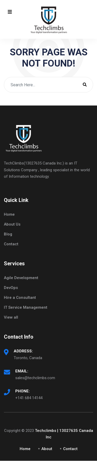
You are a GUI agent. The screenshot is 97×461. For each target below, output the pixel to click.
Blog (8, 234)
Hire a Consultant (20, 297)
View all (11, 317)
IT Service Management (25, 307)
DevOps (11, 287)
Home (9, 214)
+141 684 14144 (28, 398)
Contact (11, 244)
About (46, 448)
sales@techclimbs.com (35, 378)
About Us (12, 224)
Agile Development (21, 277)
